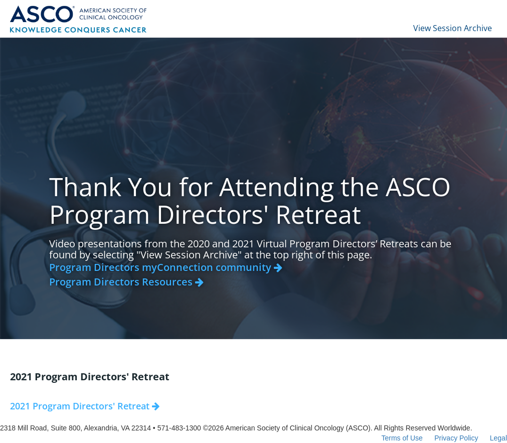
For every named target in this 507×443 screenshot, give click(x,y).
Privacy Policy (456, 438)
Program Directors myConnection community (165, 267)
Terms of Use (401, 438)
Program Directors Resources (126, 281)
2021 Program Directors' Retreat (84, 406)
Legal (498, 438)
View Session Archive (452, 28)
